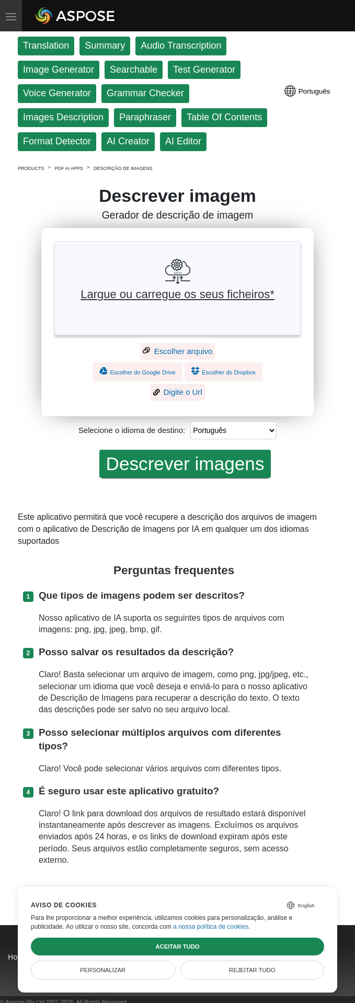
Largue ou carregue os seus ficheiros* (177, 294)
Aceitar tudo (177, 946)
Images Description (63, 117)
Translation (46, 45)
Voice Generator (57, 93)
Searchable (133, 69)
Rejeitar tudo (252, 970)
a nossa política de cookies (210, 926)
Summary (105, 45)
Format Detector (57, 141)
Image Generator (58, 69)
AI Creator (128, 141)
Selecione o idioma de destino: (131, 430)
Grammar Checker (145, 93)
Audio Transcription (181, 45)
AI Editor (183, 141)
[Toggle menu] (11, 15)
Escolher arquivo (178, 351)
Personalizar (102, 970)
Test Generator (204, 69)
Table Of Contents (224, 117)
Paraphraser (145, 117)
